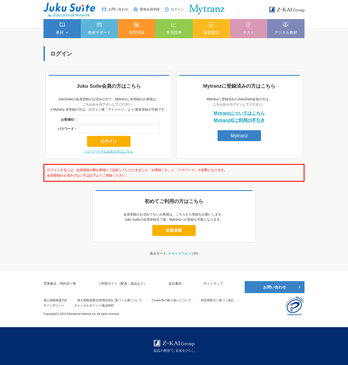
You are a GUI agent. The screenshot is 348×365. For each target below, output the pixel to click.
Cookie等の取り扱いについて (171, 300)
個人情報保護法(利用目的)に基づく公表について (109, 300)
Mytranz (239, 135)
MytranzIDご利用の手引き (239, 120)
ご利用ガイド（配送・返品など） (122, 283)
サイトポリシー (54, 305)
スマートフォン (179, 254)
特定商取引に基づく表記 (217, 300)
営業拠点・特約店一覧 (60, 283)
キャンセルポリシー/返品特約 (94, 305)
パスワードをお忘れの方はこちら (108, 151)
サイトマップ (213, 283)
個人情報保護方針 (55, 300)
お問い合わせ (274, 287)
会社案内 (175, 283)
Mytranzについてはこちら (239, 113)
